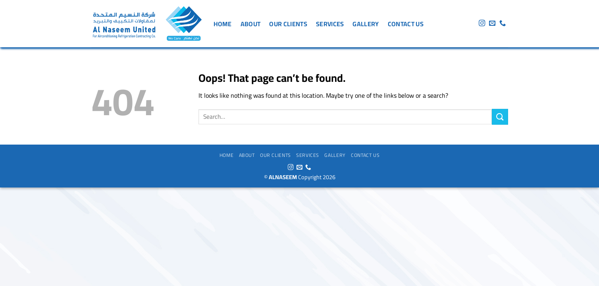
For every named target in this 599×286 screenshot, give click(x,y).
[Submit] (500, 116)
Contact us (406, 24)
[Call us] (502, 23)
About (251, 24)
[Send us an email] (492, 23)
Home (223, 24)
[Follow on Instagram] (482, 23)
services (330, 24)
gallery (365, 24)
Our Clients (288, 24)
